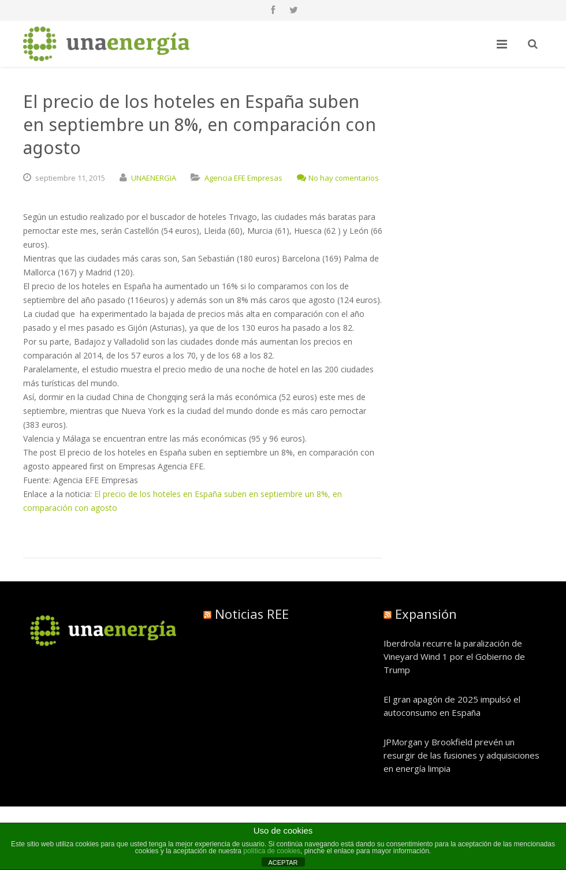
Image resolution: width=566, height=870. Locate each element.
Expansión (426, 613)
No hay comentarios (338, 178)
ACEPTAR (282, 862)
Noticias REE (252, 613)
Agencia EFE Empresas (243, 178)
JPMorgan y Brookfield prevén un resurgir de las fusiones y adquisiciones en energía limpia (461, 755)
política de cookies (271, 851)
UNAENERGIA (153, 178)
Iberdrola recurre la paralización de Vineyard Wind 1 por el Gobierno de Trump (454, 656)
